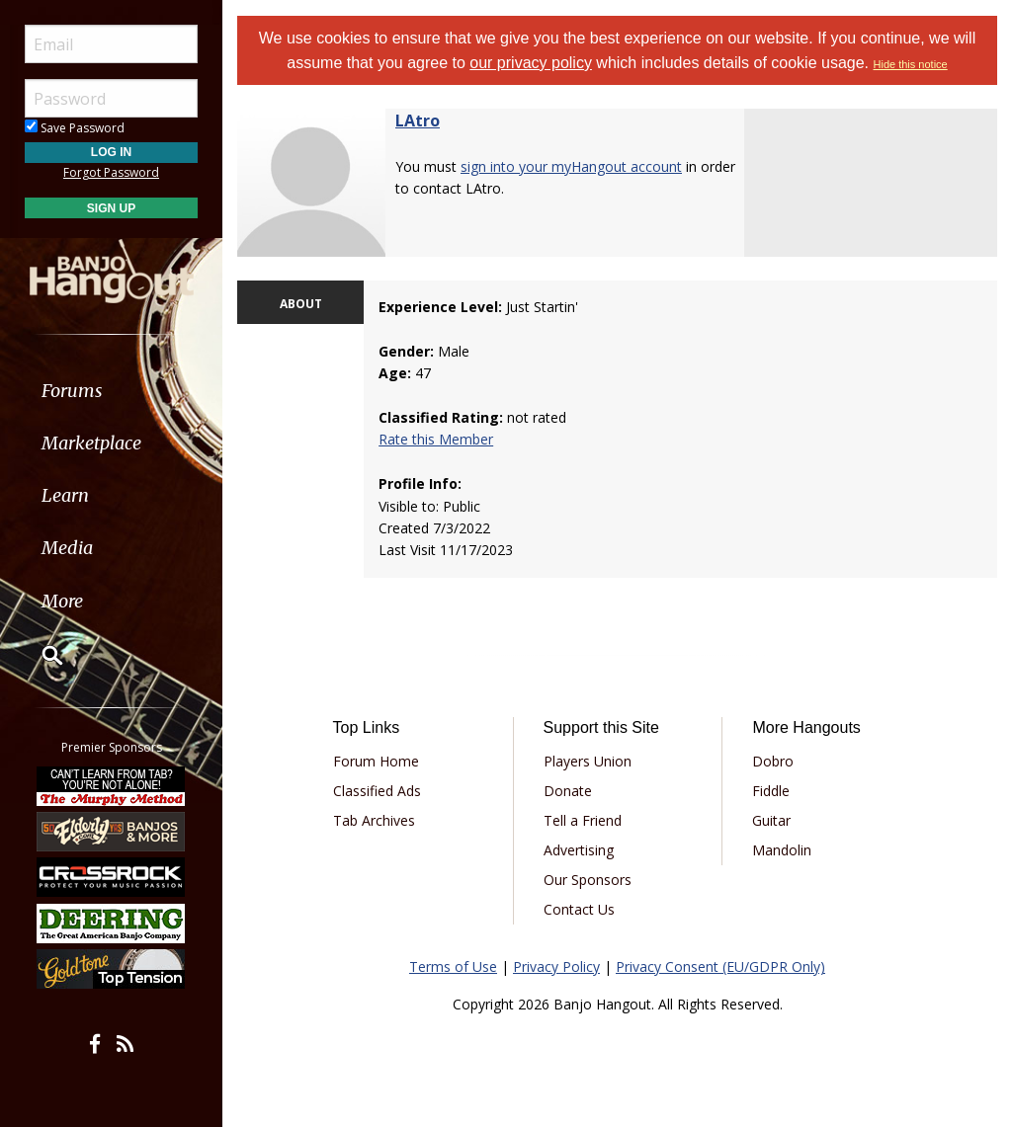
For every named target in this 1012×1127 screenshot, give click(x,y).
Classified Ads (377, 790)
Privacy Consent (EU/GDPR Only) (720, 966)
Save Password (75, 128)
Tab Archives (374, 820)
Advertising (579, 850)
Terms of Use (453, 966)
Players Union (588, 761)
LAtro (417, 120)
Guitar (771, 820)
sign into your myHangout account (571, 166)
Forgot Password (111, 172)
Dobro (773, 761)
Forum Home (376, 761)
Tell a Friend (583, 820)
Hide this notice (911, 64)
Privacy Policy (556, 966)
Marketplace (91, 443)
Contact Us (579, 909)
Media (67, 547)
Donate (568, 790)
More (62, 601)
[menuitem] (111, 390)
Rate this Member (436, 439)
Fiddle (771, 790)
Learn (65, 495)
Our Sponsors (588, 879)
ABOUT (301, 303)
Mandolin (781, 850)
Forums (72, 390)
